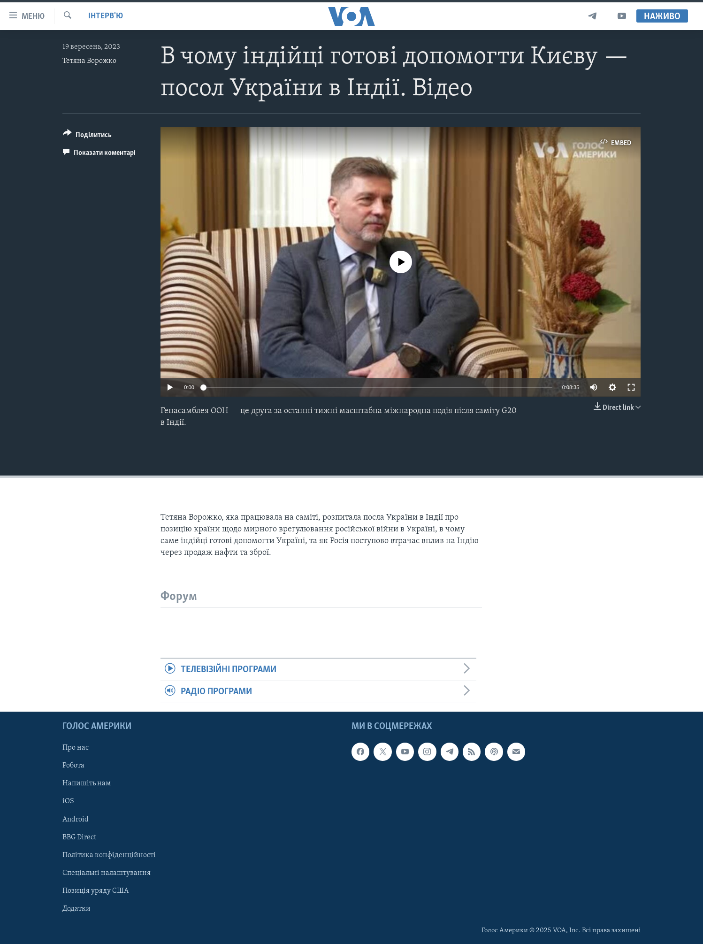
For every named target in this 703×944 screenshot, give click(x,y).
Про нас (75, 748)
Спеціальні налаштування (106, 873)
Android (75, 819)
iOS (68, 802)
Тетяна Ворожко (89, 61)
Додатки (76, 909)
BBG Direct (79, 837)
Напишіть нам (86, 784)
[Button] (87, 136)
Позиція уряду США (95, 891)
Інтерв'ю (105, 16)
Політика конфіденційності (109, 855)
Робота (73, 766)
